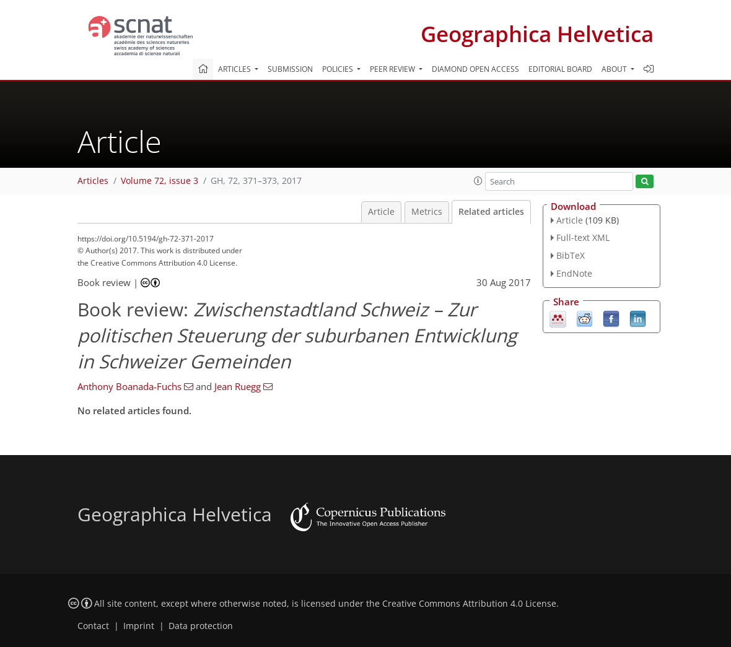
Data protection (201, 626)
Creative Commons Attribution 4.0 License (469, 603)
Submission (290, 69)
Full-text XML (583, 237)
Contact (93, 626)
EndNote (574, 273)
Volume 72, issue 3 (159, 180)
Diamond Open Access (475, 69)
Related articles (491, 211)
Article (381, 211)
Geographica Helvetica (537, 33)
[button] (478, 180)
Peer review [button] (393, 69)
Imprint (138, 626)
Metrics (426, 211)
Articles (92, 180)
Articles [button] (235, 69)
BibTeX (570, 255)
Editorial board (560, 69)
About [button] (615, 69)
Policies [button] (338, 69)
